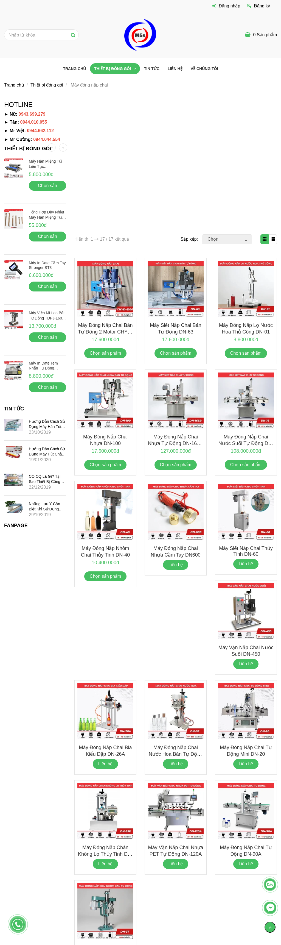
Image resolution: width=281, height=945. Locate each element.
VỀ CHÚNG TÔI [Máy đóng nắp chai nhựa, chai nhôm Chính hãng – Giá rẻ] (204, 68)
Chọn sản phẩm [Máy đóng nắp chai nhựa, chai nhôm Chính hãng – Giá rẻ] (105, 353)
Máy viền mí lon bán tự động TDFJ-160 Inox (47, 318)
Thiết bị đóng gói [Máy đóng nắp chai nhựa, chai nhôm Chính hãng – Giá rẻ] (113, 68)
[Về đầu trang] (270, 927)
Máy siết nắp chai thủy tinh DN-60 (246, 551)
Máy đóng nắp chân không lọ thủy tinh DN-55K (105, 854)
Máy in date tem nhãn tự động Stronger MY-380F (44, 368)
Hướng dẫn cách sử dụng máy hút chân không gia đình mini (47, 454)
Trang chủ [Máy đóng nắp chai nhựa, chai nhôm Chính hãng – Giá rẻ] (74, 68)
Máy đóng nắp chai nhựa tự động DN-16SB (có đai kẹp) (176, 443)
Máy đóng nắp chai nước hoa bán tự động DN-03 (176, 754)
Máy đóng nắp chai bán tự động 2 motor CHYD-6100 (105, 331)
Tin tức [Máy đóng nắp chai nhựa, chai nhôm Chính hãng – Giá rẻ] (151, 68)
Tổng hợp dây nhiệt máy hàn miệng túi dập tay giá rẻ (46, 217)
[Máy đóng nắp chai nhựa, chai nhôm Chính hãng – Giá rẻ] (140, 34)
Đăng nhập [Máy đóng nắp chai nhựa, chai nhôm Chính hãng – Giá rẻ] (226, 6)
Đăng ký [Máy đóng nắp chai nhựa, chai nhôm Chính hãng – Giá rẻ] (258, 6)
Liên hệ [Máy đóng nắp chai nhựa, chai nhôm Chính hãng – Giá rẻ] (175, 68)
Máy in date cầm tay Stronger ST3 (47, 265)
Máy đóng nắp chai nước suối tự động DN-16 (246, 443)
